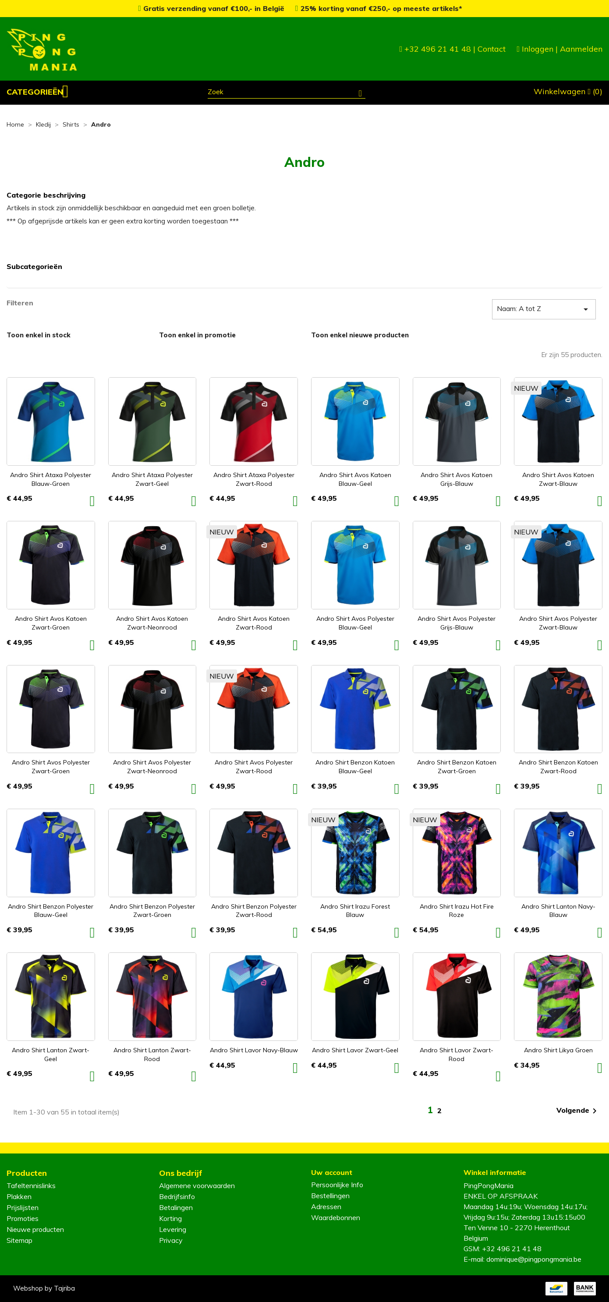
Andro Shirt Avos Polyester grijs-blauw (457, 623)
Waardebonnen (335, 1217)
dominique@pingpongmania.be (533, 1259)
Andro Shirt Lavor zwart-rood (456, 1054)
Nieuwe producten (35, 1229)
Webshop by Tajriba (44, 1288)
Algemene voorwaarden (197, 1185)
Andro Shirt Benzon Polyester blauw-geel (50, 910)
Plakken (19, 1196)
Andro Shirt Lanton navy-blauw (558, 910)
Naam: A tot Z (544, 309)
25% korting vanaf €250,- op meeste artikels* (378, 8)
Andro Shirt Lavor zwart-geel (355, 1050)
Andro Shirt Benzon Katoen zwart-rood (558, 766)
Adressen (326, 1206)
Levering (172, 1229)
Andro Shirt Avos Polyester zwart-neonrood (152, 766)
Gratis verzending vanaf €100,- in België (212, 8)
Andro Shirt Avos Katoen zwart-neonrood (152, 623)
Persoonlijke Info (337, 1184)
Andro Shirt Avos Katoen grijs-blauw (456, 479)
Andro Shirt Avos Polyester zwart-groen (51, 766)
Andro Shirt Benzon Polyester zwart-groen (152, 910)
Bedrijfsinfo (177, 1196)
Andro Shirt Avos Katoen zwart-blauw (558, 479)
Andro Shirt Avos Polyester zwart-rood (254, 766)
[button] (38, 92)
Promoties (23, 1218)
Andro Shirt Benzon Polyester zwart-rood (254, 910)
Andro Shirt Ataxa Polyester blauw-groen (50, 479)
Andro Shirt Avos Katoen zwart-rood (254, 623)
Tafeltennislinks (31, 1185)
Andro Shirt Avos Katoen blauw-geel (355, 479)
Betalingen (176, 1207)
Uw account (331, 1172)
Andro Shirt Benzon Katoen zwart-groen (456, 766)
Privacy (171, 1240)
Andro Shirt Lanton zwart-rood (152, 1054)
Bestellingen (330, 1195)
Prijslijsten (23, 1207)
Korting (170, 1218)
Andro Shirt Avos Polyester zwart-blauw (558, 623)
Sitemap (19, 1240)
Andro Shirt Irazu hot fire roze (457, 910)
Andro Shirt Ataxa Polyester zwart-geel (152, 479)
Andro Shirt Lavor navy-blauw (254, 1050)
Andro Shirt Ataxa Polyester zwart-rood (253, 479)
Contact (492, 49)
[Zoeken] (286, 93)
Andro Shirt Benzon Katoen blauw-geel (355, 766)
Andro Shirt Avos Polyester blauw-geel (355, 623)
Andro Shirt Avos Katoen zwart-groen (51, 623)
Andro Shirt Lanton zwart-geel (50, 1054)
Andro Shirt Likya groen (558, 1050)
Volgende (578, 1111)
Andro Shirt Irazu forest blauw (355, 910)
